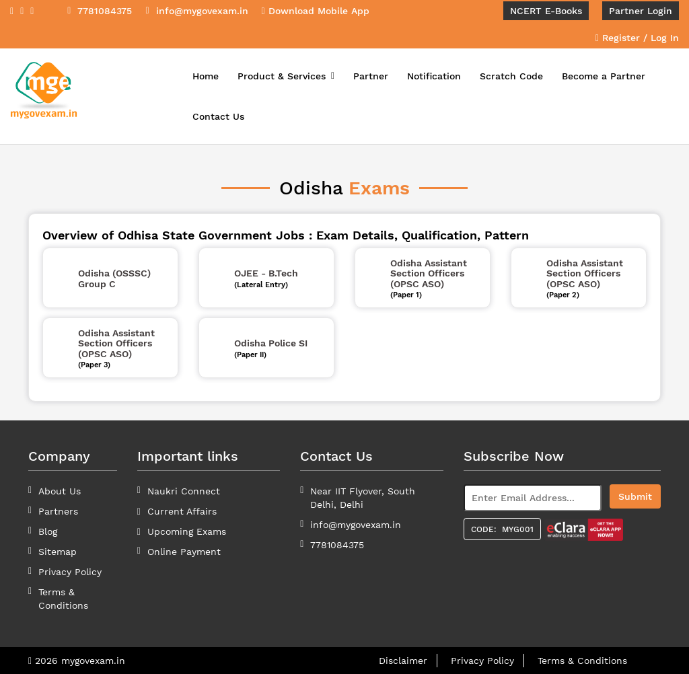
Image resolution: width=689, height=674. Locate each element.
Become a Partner (603, 76)
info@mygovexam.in (355, 524)
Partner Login (640, 10)
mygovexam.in (93, 660)
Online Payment (184, 551)
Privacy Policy (70, 571)
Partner (370, 76)
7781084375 (337, 544)
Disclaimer (403, 660)
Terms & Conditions (582, 660)
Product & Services (286, 76)
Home (205, 76)
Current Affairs (182, 511)
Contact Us (218, 116)
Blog (47, 531)
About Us (59, 491)
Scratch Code (511, 76)
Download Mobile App (315, 10)
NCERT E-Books (546, 10)
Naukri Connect (183, 491)
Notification (434, 76)
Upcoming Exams (186, 531)
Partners (58, 511)
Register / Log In (637, 37)
